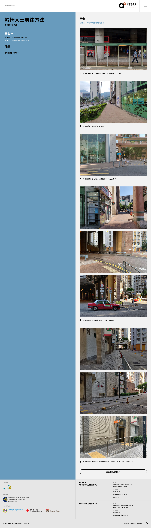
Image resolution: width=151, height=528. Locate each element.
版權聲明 (126, 523)
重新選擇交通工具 (113, 472)
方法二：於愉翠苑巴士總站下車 (17, 41)
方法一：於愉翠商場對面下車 (16, 37)
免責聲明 (133, 523)
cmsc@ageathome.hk (120, 515)
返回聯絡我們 (10, 6)
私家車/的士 (12, 53)
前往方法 (116, 497)
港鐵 (7, 46)
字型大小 (139, 523)
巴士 (7, 33)
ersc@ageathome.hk (120, 494)
